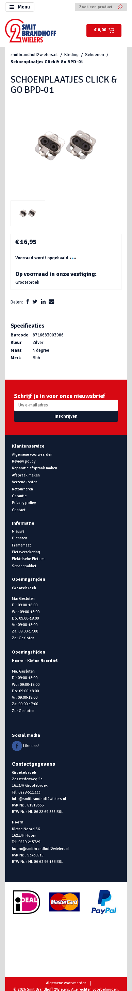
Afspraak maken (26, 475)
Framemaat (21, 545)
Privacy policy (24, 502)
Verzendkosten (24, 482)
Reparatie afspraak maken (34, 468)
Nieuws (18, 531)
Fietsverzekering (26, 552)
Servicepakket (24, 565)
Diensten (19, 538)
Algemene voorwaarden (32, 454)
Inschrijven (66, 416)
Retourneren (22, 489)
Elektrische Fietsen (28, 558)
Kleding (71, 54)
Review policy (23, 461)
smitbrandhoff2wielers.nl (34, 54)
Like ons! (25, 745)
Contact (19, 509)
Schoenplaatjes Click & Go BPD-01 (47, 62)
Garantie (19, 495)
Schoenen (94, 54)
